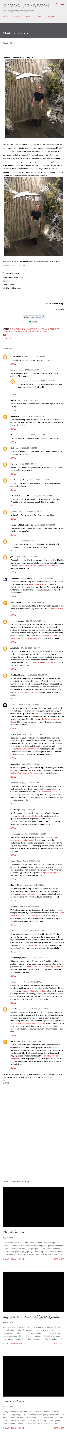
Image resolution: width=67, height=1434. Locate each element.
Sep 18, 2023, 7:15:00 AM (35, 885)
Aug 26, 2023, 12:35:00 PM (35, 834)
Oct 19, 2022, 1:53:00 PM (44, 578)
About (16, 16)
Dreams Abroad (16, 435)
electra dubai (15, 861)
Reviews (51, 16)
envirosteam (15, 734)
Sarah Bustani (13, 1232)
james (12, 557)
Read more (59, 1259)
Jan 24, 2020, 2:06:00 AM (42, 496)
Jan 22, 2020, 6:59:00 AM (35, 357)
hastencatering (16, 834)
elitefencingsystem (18, 958)
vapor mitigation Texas (31, 894)
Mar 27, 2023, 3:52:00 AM (33, 734)
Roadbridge (15, 810)
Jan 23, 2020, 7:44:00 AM (28, 464)
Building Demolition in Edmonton (24, 773)
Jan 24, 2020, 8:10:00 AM (45, 525)
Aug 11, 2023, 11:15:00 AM (32, 810)
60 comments (17, 1259)
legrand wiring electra (52, 872)
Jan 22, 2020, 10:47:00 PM (26, 448)
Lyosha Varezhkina (25, 381)
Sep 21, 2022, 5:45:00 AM (27, 557)
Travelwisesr (15, 512)
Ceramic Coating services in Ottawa (30, 1023)
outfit (50, 329)
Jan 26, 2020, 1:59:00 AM (28, 541)
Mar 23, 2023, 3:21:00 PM (29, 705)
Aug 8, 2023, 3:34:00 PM (29, 783)
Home (5, 16)
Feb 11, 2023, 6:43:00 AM (34, 602)
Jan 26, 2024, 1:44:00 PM (38, 1009)
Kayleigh (13, 370)
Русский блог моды (37, 331)
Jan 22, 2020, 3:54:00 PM (35, 435)
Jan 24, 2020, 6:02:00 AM (32, 512)
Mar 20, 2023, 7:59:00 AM (36, 621)
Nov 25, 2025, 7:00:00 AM (32, 1041)
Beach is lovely (14, 1401)
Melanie (13, 464)
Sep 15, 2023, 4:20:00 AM (33, 861)
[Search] (56, 4)
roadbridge (15, 764)
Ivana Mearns (15, 416)
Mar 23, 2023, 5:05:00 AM (31, 648)
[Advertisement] (21, 1156)
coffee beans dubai (29, 945)
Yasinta (13, 541)
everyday (34, 329)
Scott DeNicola (16, 357)
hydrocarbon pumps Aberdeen (27, 692)
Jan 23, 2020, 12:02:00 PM (40, 480)
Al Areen (13, 705)
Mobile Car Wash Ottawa (27, 749)
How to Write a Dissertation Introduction (40, 565)
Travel (39, 16)
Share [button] (9, 338)
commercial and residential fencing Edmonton (43, 966)
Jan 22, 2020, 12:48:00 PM (33, 416)
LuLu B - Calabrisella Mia (20, 496)
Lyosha (43, 329)
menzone (14, 783)
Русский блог (20, 331)
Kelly (12, 448)
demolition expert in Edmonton (31, 816)
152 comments (18, 1344)
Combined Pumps (17, 675)
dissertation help (36, 584)
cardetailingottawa (18, 1009)
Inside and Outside (25, 5)
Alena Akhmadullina (20, 329)
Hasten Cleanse (16, 885)
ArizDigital (14, 648)
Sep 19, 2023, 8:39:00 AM (30, 906)
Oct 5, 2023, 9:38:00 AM (37, 958)
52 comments (17, 1428)
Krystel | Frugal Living (19, 480)
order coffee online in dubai (34, 991)
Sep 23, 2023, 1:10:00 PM (34, 931)
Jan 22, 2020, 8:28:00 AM (29, 370)
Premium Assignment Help (21, 578)
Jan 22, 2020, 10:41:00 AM (27, 400)
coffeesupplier (16, 931)
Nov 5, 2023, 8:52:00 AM (33, 982)
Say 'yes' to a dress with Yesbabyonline (31, 1316)
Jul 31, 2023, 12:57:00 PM (32, 764)
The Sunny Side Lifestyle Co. (21, 525)
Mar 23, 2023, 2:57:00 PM (37, 675)
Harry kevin (15, 1041)
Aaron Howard (16, 602)
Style (28, 16)
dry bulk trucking (17, 621)
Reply (13, 364)
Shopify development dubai (43, 662)
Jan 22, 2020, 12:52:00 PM (45, 381)
